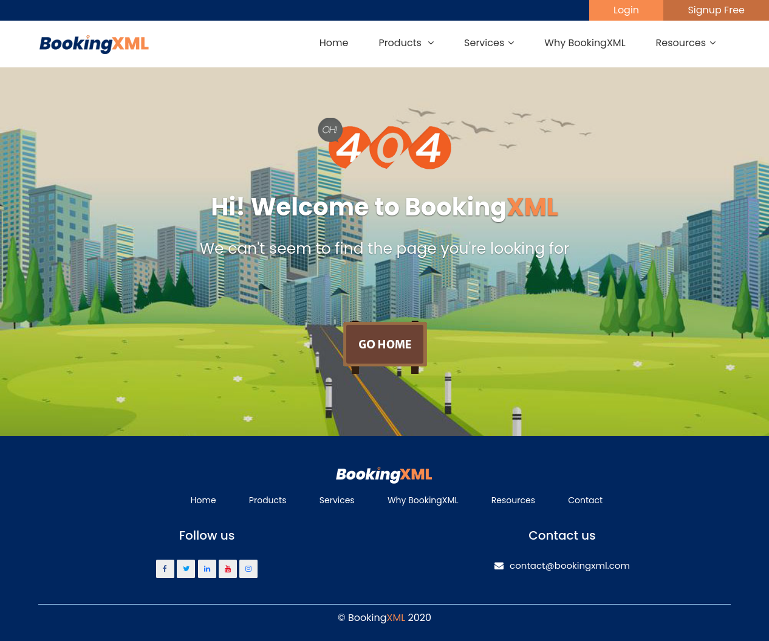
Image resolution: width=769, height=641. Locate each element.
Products (268, 500)
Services (337, 500)
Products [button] (406, 43)
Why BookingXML (584, 43)
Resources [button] (686, 43)
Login (626, 10)
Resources (513, 500)
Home (334, 43)
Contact (585, 500)
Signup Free (716, 10)
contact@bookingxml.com (562, 565)
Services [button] (489, 43)
